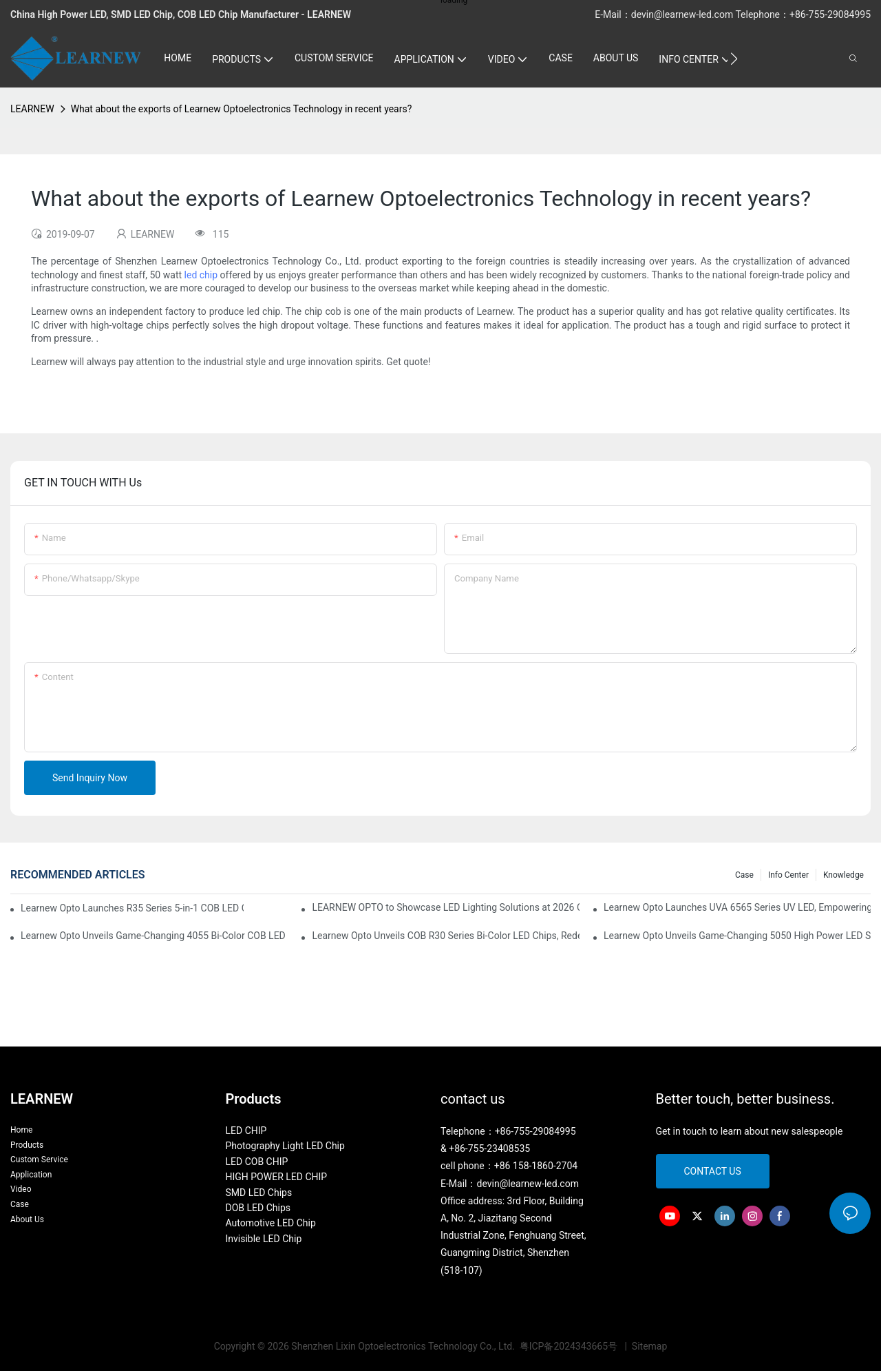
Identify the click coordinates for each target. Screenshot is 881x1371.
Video (21, 1189)
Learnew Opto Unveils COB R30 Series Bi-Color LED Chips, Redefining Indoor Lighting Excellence (445, 935)
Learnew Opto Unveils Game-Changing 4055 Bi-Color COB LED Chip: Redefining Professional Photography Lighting (154, 935)
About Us (27, 1219)
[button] (734, 58)
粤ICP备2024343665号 (570, 1346)
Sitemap (648, 1346)
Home (21, 1130)
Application (31, 1174)
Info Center (788, 875)
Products (26, 1145)
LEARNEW (32, 108)
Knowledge (843, 875)
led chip (201, 274)
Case (744, 875)
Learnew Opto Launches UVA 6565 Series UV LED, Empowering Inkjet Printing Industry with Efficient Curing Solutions (737, 907)
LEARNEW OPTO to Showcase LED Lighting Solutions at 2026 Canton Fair (445, 907)
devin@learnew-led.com (683, 14)
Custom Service (39, 1159)
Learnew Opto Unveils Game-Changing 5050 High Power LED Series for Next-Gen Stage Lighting (737, 935)
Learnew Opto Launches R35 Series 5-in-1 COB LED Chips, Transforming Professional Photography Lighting (132, 908)
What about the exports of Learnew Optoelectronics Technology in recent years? (241, 108)
